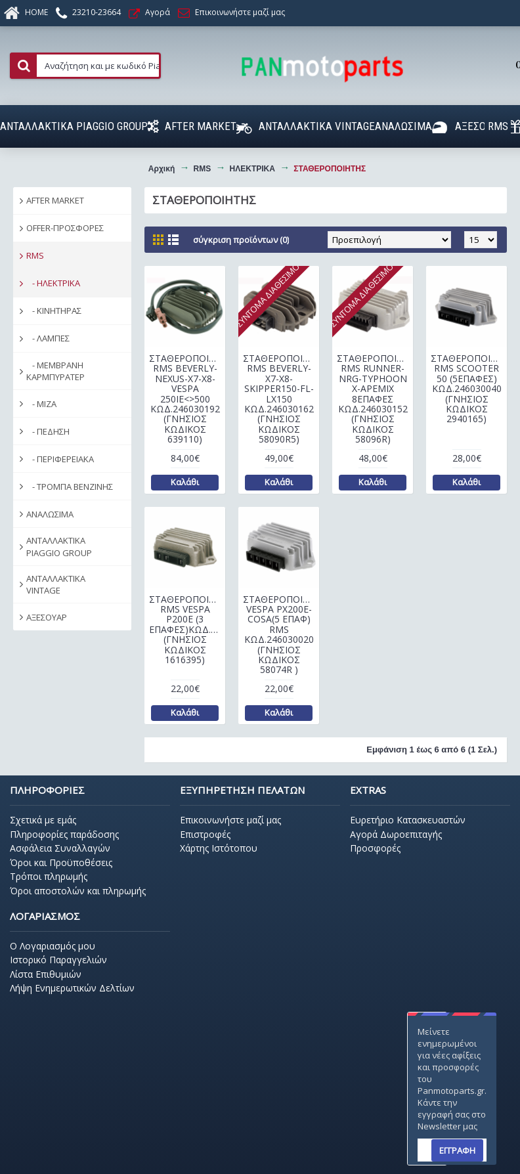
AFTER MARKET (55, 200)
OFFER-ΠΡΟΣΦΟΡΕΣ (65, 228)
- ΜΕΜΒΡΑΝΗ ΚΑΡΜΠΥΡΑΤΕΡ (55, 371)
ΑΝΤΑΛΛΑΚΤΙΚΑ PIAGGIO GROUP (59, 546)
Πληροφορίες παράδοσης (64, 834)
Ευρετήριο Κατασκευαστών (408, 820)
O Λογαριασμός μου (52, 946)
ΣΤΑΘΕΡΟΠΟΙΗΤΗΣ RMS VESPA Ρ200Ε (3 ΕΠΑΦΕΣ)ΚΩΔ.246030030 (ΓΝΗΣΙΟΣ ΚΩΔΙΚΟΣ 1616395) (187, 629)
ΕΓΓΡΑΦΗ (457, 1150)
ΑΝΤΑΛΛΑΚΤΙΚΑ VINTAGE (55, 584)
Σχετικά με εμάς (43, 820)
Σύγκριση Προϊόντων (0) (241, 240)
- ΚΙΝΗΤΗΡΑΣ (53, 310)
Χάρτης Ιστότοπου (218, 848)
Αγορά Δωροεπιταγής (396, 834)
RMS (35, 255)
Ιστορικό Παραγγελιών (58, 959)
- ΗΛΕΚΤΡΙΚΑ (53, 283)
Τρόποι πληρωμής (48, 876)
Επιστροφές (205, 834)
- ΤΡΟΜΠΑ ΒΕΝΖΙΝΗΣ (69, 486)
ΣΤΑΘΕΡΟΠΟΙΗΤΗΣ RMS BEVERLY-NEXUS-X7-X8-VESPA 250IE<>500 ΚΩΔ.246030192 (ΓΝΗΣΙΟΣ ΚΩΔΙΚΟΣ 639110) (187, 398)
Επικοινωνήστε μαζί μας (230, 820)
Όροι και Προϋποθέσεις (61, 862)
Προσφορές (375, 848)
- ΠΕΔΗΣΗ (48, 431)
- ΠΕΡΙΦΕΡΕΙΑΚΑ (60, 459)
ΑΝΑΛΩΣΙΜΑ (50, 514)
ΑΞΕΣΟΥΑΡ (46, 617)
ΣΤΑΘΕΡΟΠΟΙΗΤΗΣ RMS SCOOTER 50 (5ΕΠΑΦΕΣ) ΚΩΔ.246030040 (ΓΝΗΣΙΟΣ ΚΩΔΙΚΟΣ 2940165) (469, 388)
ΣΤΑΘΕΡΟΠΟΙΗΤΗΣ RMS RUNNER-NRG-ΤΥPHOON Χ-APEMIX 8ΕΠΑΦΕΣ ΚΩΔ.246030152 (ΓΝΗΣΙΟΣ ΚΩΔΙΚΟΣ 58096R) (375, 398)
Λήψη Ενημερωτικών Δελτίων (72, 988)
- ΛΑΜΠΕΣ (48, 338)
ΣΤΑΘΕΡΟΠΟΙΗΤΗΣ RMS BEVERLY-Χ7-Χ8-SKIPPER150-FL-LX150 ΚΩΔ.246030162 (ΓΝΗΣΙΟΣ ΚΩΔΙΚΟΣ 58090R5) (281, 398)
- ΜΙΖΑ (41, 404)
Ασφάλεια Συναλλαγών (60, 848)
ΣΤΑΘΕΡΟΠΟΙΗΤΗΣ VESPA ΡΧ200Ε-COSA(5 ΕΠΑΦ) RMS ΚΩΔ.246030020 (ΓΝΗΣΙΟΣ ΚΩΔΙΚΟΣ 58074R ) (281, 634)
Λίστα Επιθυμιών (45, 974)
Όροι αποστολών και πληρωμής (78, 890)
